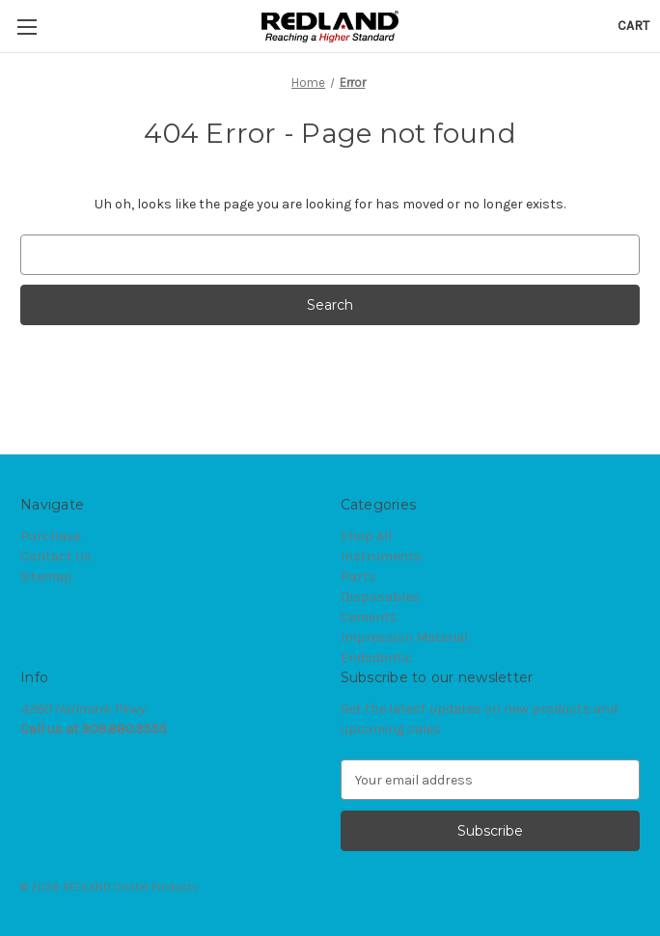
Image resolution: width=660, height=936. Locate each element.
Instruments (381, 556)
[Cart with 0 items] (633, 25)
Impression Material (404, 637)
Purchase (50, 536)
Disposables (380, 597)
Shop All (366, 536)
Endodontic (377, 657)
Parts (358, 576)
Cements (369, 617)
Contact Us (56, 556)
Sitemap (46, 576)
